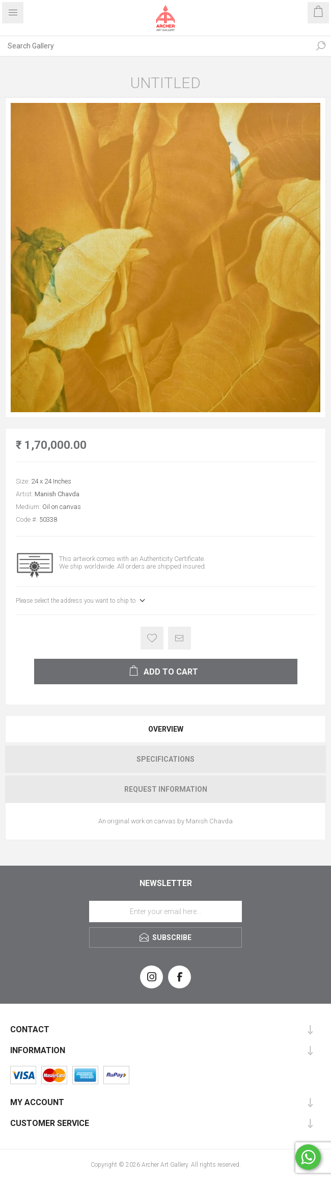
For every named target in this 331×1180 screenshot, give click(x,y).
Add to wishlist (152, 638)
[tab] (165, 729)
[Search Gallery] (155, 46)
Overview (165, 729)
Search (321, 46)
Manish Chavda (57, 494)
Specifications (165, 759)
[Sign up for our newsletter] (165, 911)
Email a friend (179, 638)
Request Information (165, 789)
